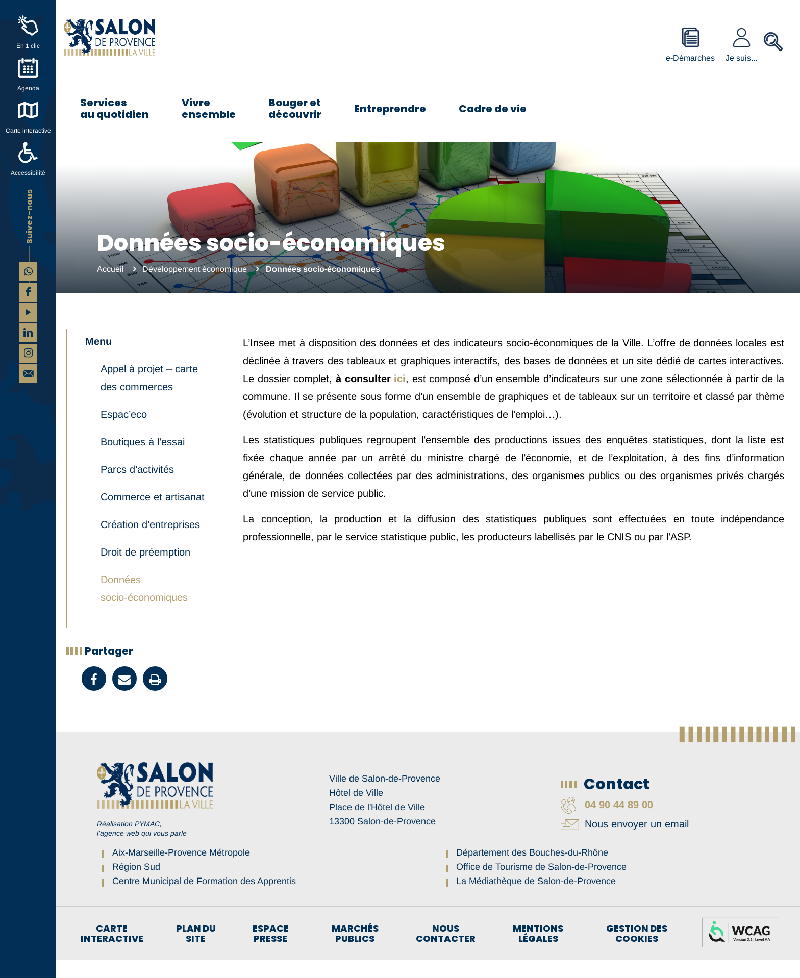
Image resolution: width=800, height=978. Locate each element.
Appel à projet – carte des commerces (149, 395)
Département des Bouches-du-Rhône (532, 870)
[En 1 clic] (28, 25)
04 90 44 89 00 (607, 822)
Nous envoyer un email (625, 841)
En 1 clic (28, 45)
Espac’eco (124, 432)
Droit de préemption (145, 569)
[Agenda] (28, 68)
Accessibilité (28, 173)
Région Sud (136, 885)
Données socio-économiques (144, 606)
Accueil (110, 269)
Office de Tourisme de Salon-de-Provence (541, 885)
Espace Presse (271, 951)
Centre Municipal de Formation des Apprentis (204, 899)
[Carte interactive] (28, 110)
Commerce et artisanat (153, 514)
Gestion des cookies (636, 951)
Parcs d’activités (137, 487)
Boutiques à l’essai (143, 459)
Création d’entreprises (150, 542)
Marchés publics (355, 951)
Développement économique (194, 269)
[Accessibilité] (28, 152)
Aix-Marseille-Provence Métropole (181, 870)
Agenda (28, 88)
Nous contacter (446, 951)
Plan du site (196, 951)
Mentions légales (538, 951)
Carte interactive (28, 130)
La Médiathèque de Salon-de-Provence (536, 899)
